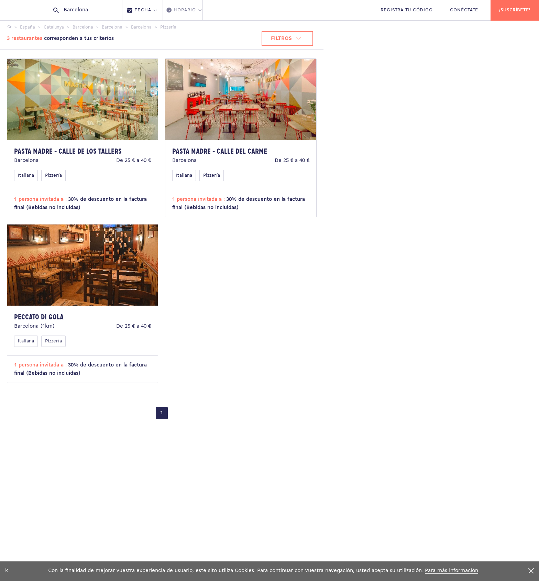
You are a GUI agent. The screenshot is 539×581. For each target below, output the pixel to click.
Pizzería (53, 175)
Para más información (451, 570)
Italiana (26, 175)
